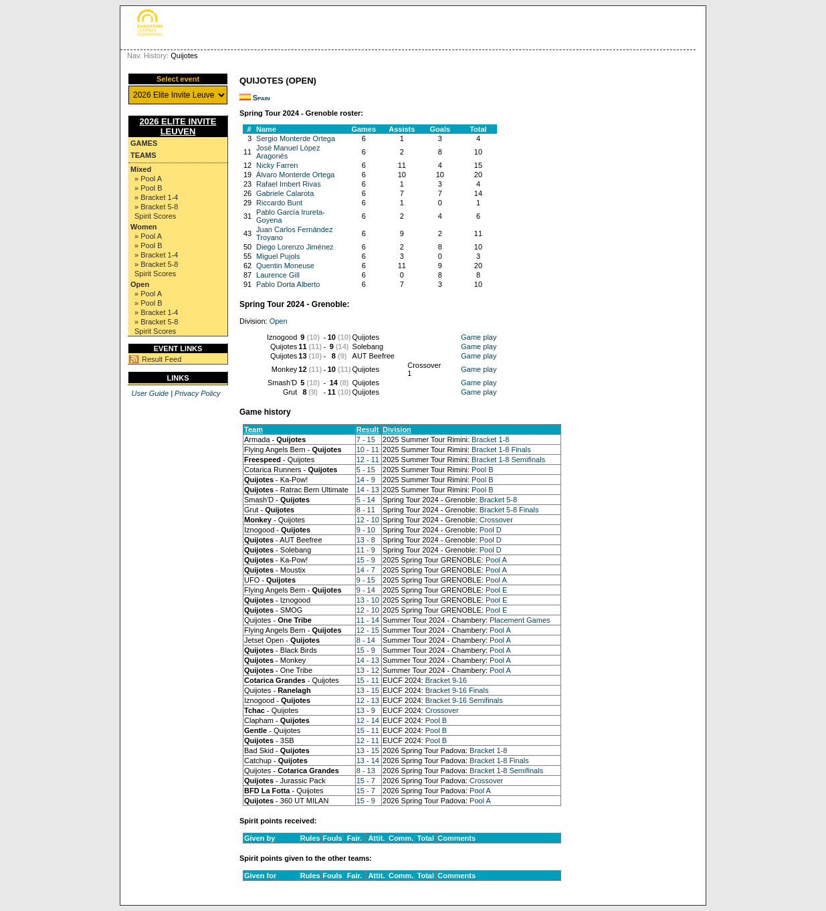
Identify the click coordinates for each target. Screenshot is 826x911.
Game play (478, 337)
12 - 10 (367, 520)
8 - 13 (365, 771)
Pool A (496, 560)
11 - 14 (367, 620)
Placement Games (520, 620)
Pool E (496, 590)
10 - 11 (367, 449)
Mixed (140, 169)
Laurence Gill (278, 275)
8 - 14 (365, 640)
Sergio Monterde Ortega (295, 138)
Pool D (491, 530)
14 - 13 (367, 490)
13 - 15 (367, 690)
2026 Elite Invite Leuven (178, 126)
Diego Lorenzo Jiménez (295, 247)
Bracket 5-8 (498, 500)
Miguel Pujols (278, 256)
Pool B (482, 470)
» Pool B (148, 188)
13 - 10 (367, 600)
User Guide (150, 393)
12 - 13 (367, 700)
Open (139, 284)
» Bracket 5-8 (156, 207)
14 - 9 (365, 480)
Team (253, 429)
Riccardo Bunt (279, 203)
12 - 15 (367, 630)
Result (367, 429)
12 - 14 (367, 720)
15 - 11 (367, 680)
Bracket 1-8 (490, 439)
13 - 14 (367, 760)
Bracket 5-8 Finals (509, 510)
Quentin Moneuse (285, 266)
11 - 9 (365, 550)
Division (397, 429)
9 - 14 (365, 590)
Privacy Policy (197, 393)
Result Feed (161, 359)
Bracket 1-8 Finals (501, 449)
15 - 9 (365, 560)
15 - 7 (365, 781)
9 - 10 (365, 530)
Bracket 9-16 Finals (457, 690)
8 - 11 (365, 510)
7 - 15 (365, 439)
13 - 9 (365, 710)
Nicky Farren (277, 165)
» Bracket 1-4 (156, 197)
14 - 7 (365, 570)
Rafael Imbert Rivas (288, 184)
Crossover (496, 520)
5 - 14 (365, 500)
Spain (261, 98)
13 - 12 (367, 670)
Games (143, 143)
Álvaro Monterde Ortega (295, 175)
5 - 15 (365, 470)
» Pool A (148, 179)
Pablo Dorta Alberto (288, 284)
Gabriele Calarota (285, 193)
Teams (143, 155)
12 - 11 (367, 460)
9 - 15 (365, 580)
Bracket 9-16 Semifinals (464, 700)
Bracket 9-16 (446, 680)
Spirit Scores (155, 216)
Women (143, 227)
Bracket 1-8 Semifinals (508, 460)
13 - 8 (365, 540)
